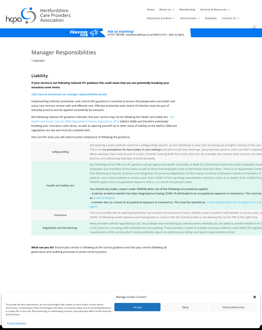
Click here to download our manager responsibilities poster (69, 88)
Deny (185, 307)
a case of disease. (104, 191)
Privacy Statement (16, 323)
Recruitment (195, 11)
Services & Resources (131, 11)
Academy (217, 11)
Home (69, 11)
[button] (254, 297)
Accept (137, 307)
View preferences (233, 307)
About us (83, 11)
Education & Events (165, 11)
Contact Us (235, 11)
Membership (105, 11)
